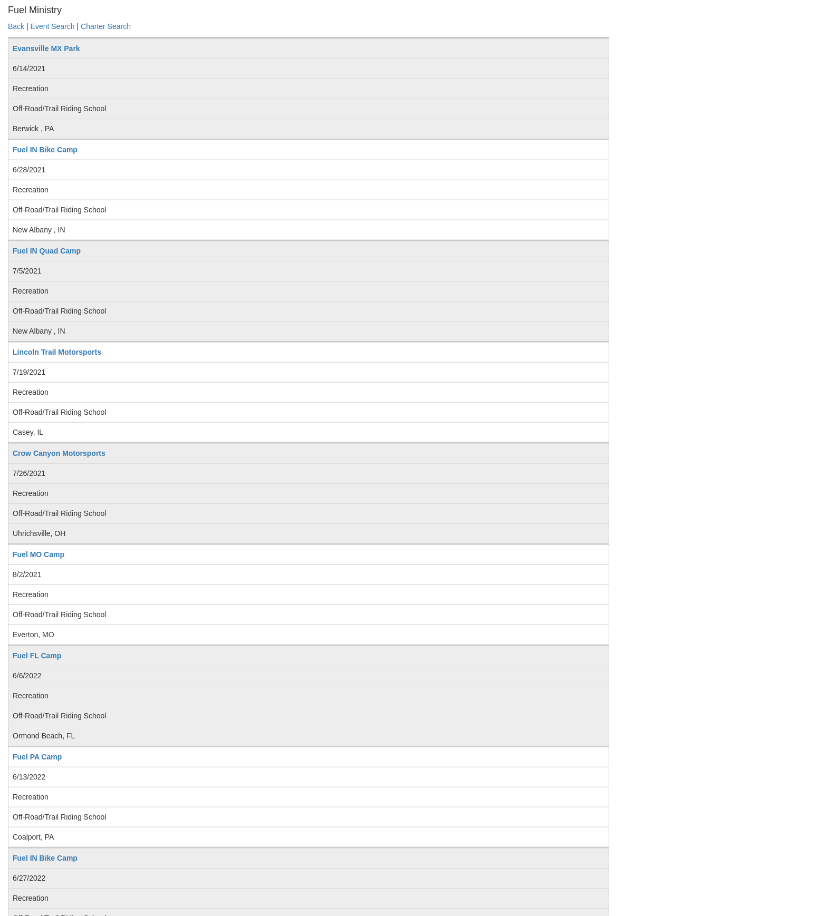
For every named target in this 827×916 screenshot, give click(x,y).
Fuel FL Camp (37, 655)
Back (16, 26)
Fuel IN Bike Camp (45, 149)
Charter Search (106, 26)
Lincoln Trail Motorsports (57, 352)
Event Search (53, 26)
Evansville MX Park (46, 48)
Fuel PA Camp (37, 757)
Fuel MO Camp (38, 554)
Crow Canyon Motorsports (59, 453)
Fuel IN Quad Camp (47, 251)
